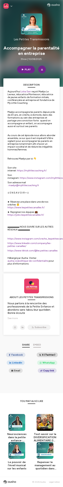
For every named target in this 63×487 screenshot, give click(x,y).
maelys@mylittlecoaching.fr (24, 185)
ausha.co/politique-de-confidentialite (28, 260)
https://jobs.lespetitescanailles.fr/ (26, 214)
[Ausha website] (53, 5)
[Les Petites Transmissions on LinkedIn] (22, 327)
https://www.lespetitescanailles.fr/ (26, 207)
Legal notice (54, 482)
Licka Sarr (25, 91)
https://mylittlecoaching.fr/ (32, 170)
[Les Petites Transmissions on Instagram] (14, 327)
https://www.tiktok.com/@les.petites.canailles (33, 250)
